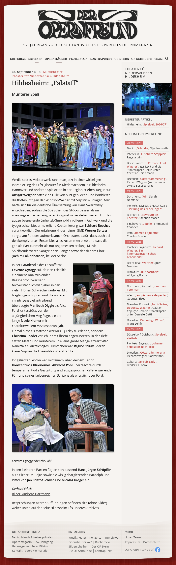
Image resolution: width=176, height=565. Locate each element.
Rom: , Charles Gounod (143, 234)
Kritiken (35, 58)
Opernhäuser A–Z (80, 542)
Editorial (18, 58)
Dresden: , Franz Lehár (146, 322)
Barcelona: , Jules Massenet (144, 264)
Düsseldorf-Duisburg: (147, 336)
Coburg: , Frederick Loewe (142, 363)
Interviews (111, 537)
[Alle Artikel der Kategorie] (147, 99)
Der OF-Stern (100, 546)
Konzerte (95, 537)
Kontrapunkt (101, 58)
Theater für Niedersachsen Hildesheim (41, 76)
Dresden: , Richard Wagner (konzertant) (146, 354)
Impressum (132, 542)
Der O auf (139, 550)
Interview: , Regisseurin (147, 155)
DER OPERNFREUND (26, 532)
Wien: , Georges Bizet (147, 297)
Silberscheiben (78, 546)
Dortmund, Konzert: (146, 288)
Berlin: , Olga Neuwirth (147, 148)
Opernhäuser (56, 58)
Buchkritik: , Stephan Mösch (143, 216)
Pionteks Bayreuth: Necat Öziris (147, 207)
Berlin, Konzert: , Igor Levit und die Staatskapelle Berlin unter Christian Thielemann (147, 168)
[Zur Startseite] (88, 24)
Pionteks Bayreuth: (145, 252)
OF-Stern (121, 58)
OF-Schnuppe (141, 58)
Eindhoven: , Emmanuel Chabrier (147, 225)
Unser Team (133, 537)
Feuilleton (78, 58)
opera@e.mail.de (36, 550)
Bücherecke (103, 542)
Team (158, 58)
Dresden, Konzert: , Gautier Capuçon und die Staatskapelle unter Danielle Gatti (147, 309)
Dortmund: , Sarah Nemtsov (142, 198)
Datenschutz (151, 542)
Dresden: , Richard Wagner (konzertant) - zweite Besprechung (146, 182)
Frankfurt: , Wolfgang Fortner (143, 273)
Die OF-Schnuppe (80, 551)
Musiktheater (53, 71)
